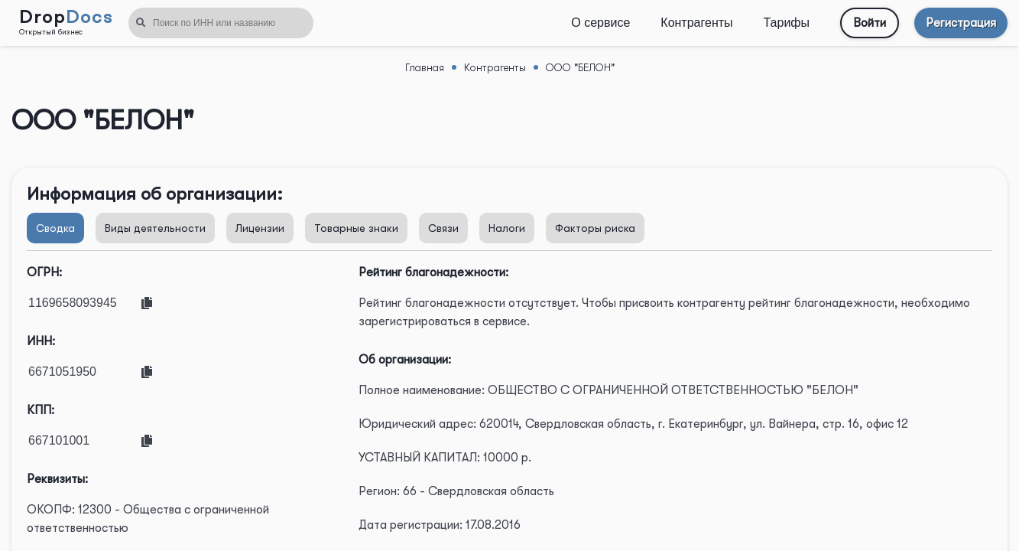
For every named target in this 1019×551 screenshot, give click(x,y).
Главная (424, 67)
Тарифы (787, 22)
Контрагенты (696, 22)
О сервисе (600, 22)
